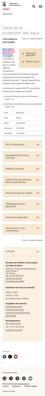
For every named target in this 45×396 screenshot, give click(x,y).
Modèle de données (15, 168)
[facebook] (4, 357)
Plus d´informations (15, 144)
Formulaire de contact (15, 310)
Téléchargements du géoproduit (15, 205)
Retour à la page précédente (32, 39)
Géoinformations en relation (19, 193)
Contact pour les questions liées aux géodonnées (18, 180)
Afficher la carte (32, 62)
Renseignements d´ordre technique (17, 156)
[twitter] (10, 357)
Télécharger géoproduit (31, 54)
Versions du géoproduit (17, 217)
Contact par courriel (14, 306)
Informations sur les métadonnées (15, 229)
